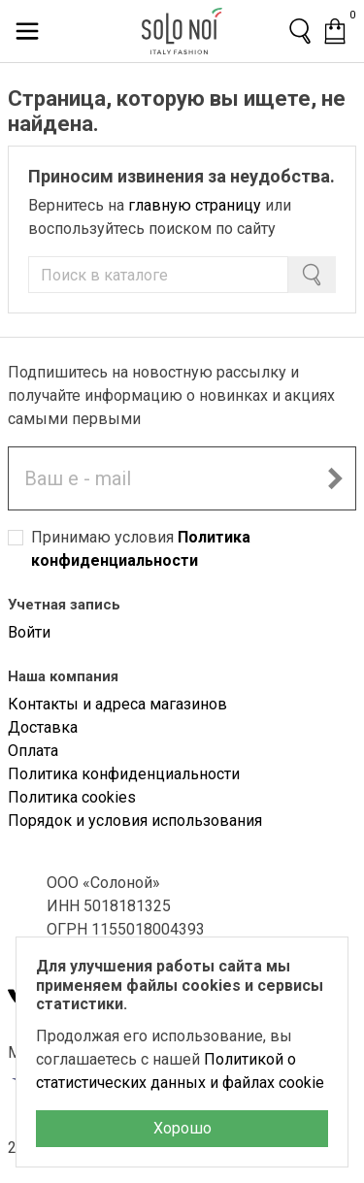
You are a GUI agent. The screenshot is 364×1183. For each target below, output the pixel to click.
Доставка (43, 727)
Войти (29, 632)
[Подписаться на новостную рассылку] (334, 478)
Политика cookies (72, 797)
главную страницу (194, 205)
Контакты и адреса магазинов (117, 704)
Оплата (33, 750)
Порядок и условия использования (135, 820)
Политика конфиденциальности (124, 774)
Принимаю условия (140, 549)
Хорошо (182, 1128)
